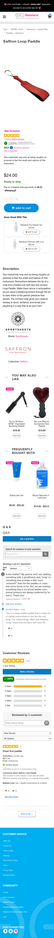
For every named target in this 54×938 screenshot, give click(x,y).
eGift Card (7, 841)
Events (5, 892)
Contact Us (7, 846)
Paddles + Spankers (15, 33)
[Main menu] (4, 16)
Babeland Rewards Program (13, 907)
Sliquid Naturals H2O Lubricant (42, 496)
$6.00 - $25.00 (16, 505)
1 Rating (7, 139)
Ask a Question (11, 151)
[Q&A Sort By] (20, 568)
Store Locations (8, 897)
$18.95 (16, 430)
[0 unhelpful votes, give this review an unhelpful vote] (14, 791)
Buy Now (16, 435)
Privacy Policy (8, 870)
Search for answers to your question (23, 549)
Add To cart (21, 208)
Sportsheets (22, 336)
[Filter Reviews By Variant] (27, 739)
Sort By (5, 568)
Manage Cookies (9, 875)
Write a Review (18, 139)
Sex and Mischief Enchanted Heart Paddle (42, 424)
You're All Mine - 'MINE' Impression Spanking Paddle (16, 424)
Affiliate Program (9, 902)
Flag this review (11, 797)
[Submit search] (45, 554)
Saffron (24, 361)
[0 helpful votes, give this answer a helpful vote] (9, 628)
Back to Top (27, 814)
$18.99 (42, 430)
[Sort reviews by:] (27, 733)
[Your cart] (49, 16)
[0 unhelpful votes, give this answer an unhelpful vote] (9, 636)
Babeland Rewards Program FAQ (15, 912)
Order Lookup (8, 851)
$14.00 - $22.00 (42, 506)
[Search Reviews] (27, 723)
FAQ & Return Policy (10, 860)
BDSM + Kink (17, 29)
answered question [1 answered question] (21, 148)
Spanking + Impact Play (37, 29)
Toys (5, 29)
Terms (5, 865)
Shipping (6, 856)
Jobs (5, 917)
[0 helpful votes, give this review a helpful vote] (6, 791)
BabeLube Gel (16, 495)
